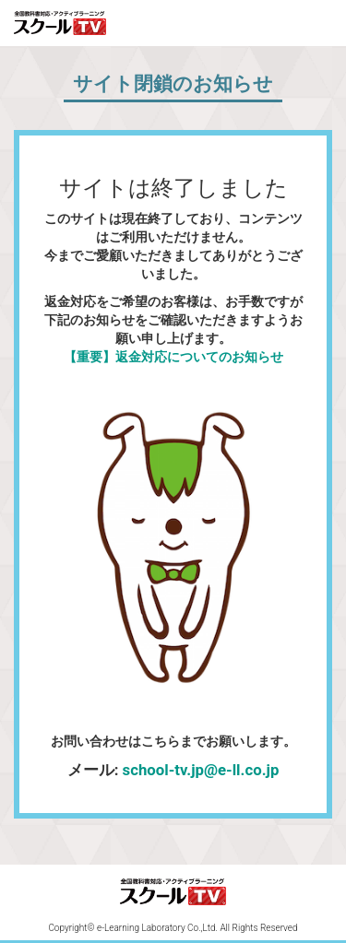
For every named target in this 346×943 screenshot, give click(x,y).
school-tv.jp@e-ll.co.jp (201, 769)
